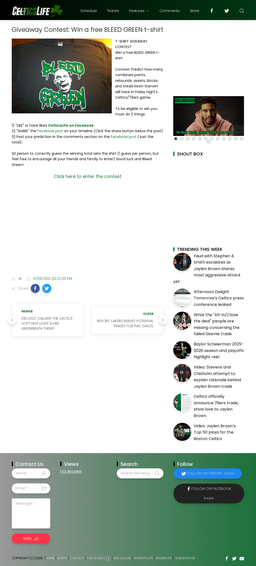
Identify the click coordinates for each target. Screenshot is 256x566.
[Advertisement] (87, 233)
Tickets (113, 10)
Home (50, 558)
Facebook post (50, 130)
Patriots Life (143, 558)
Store (194, 10)
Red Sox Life (122, 558)
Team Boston (184, 558)
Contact (77, 558)
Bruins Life (164, 558)
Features (139, 10)
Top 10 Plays (96, 558)
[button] (35, 288)
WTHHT (62, 558)
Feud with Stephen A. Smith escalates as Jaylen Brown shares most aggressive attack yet (206, 268)
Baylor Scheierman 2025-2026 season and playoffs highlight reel (219, 350)
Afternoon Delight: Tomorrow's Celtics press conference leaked (219, 298)
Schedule (88, 10)
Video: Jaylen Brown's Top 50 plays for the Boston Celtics (215, 432)
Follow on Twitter (210, 473)
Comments (170, 10)
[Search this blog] (140, 473)
